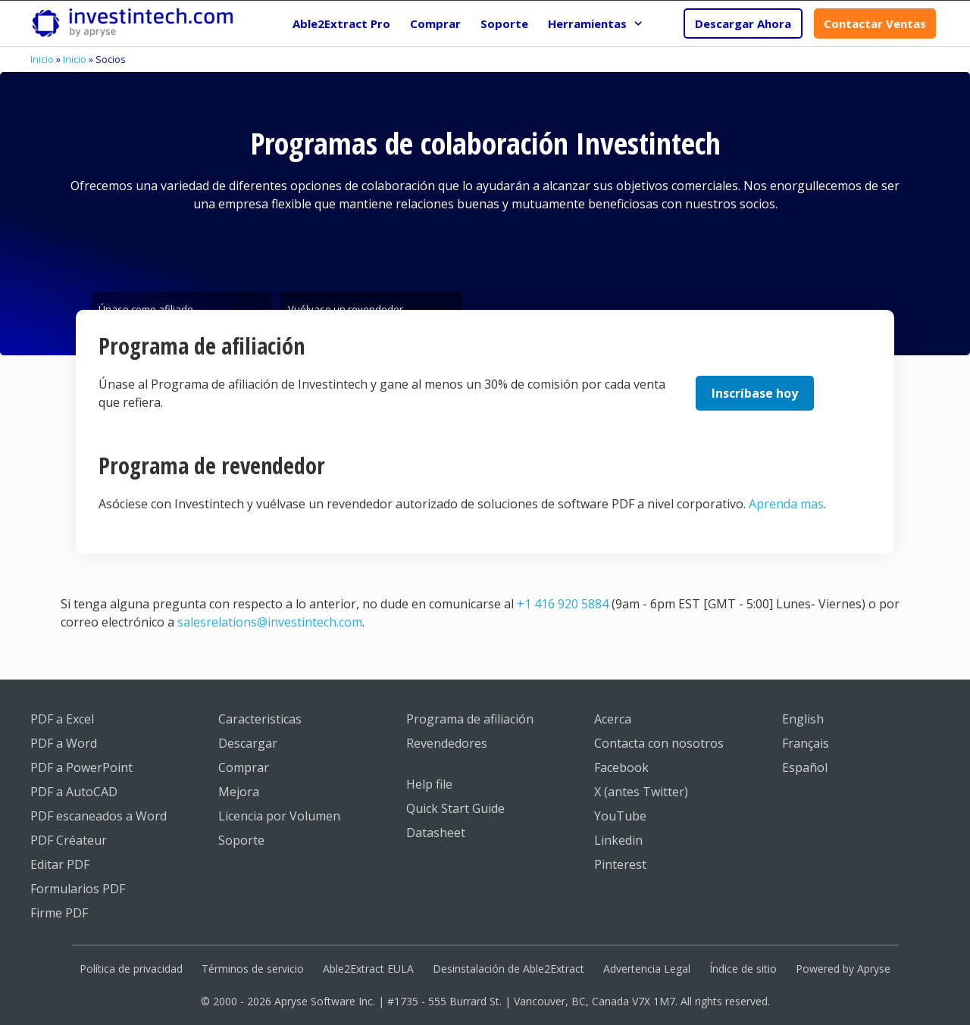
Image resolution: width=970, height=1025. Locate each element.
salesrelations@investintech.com (269, 622)
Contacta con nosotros (659, 743)
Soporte (504, 23)
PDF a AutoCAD (73, 791)
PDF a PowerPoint (81, 767)
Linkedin (618, 840)
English (803, 719)
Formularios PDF (77, 888)
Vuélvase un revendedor (345, 306)
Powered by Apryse (843, 968)
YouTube (620, 816)
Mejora (238, 791)
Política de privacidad (131, 968)
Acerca (612, 719)
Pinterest (620, 864)
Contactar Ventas (875, 23)
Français (805, 743)
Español (805, 767)
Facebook (621, 767)
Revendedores (446, 743)
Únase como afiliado (146, 306)
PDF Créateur (68, 840)
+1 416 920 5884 (563, 603)
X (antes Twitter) (641, 791)
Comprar (435, 23)
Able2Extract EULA (368, 968)
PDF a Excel (62, 719)
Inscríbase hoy (755, 393)
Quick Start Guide (455, 808)
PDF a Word (63, 743)
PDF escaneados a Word (98, 816)
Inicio (42, 59)
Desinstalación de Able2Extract (508, 968)
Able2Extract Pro (341, 23)
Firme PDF (59, 913)
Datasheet (435, 832)
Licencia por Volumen (279, 816)
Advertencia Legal (646, 968)
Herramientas (600, 23)
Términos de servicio (253, 968)
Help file (429, 784)
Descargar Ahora (743, 23)
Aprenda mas (786, 503)
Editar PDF (59, 864)
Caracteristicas (260, 719)
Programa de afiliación (470, 719)
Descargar (247, 743)
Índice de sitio (743, 968)
